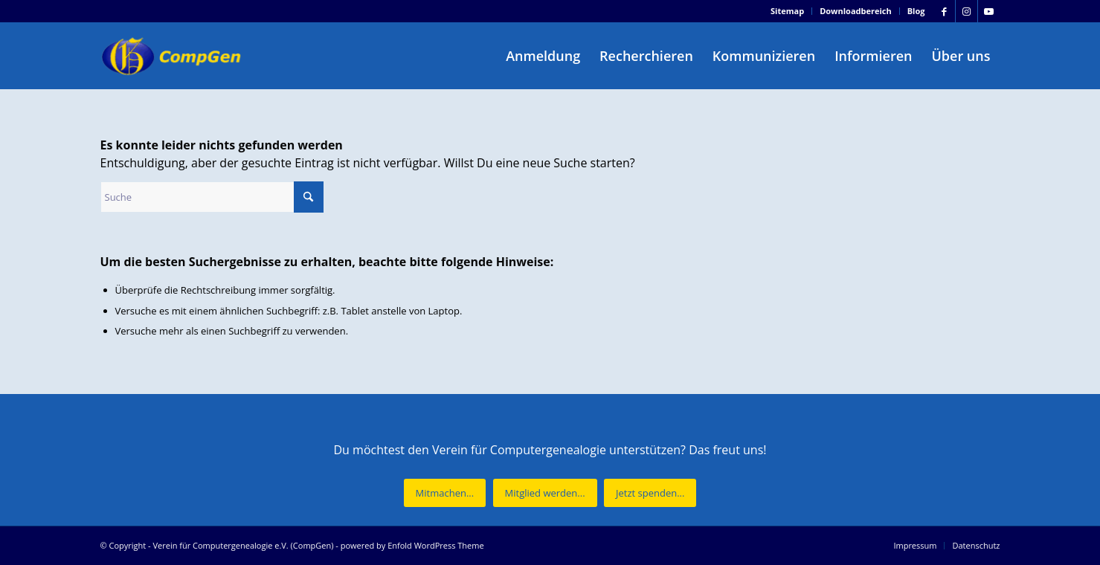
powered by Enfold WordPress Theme (412, 545)
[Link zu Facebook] (944, 11)
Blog (916, 10)
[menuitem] (787, 11)
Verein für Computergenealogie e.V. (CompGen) (242, 545)
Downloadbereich (856, 10)
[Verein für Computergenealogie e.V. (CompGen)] (173, 55)
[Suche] (212, 197)
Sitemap (787, 10)
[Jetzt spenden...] (650, 493)
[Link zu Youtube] (989, 11)
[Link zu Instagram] (966, 11)
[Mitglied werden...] (545, 493)
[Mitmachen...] (445, 493)
